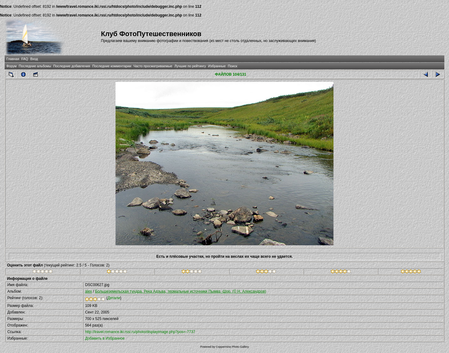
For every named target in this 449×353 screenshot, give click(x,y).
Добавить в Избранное (105, 338)
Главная (12, 59)
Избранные (216, 66)
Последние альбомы (35, 66)
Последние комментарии (111, 66)
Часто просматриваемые (153, 66)
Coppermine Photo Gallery (232, 346)
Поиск (232, 66)
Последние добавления (71, 66)
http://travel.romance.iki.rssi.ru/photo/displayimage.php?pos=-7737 (140, 332)
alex (88, 291)
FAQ (24, 59)
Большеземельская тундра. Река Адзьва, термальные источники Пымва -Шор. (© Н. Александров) (180, 291)
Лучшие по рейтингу (190, 66)
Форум (11, 66)
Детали (114, 298)
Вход (34, 59)
